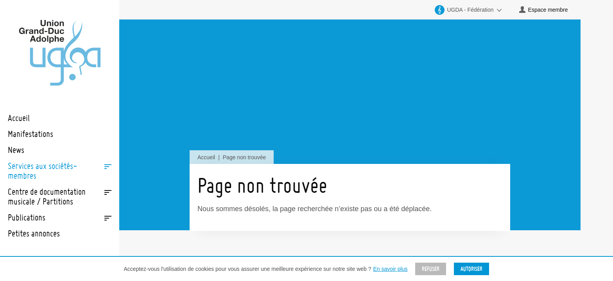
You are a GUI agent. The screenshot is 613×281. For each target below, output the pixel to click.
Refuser (430, 268)
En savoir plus (390, 269)
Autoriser (471, 268)
